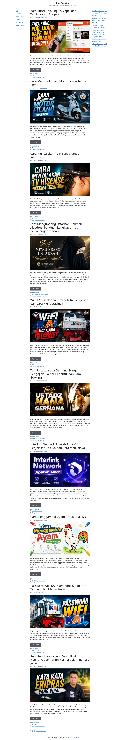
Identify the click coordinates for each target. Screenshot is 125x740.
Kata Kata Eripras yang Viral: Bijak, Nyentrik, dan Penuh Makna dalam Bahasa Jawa (59, 659)
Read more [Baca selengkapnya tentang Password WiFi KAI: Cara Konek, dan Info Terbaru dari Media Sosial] (35, 645)
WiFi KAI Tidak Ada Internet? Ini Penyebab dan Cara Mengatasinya (59, 302)
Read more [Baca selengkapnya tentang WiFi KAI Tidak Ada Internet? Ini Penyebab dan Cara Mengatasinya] (35, 359)
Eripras (34, 724)
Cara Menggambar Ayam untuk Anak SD (58, 517)
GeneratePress (74, 737)
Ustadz (43, 438)
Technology (35, 73)
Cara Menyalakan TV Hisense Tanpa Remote (54, 155)
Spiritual (18, 19)
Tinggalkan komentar (38, 77)
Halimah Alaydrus (37, 294)
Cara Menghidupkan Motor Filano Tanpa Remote (58, 83)
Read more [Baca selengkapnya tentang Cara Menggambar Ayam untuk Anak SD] (35, 574)
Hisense (34, 218)
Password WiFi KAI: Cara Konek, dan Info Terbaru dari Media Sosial (58, 587)
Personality (35, 292)
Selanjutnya (41, 731)
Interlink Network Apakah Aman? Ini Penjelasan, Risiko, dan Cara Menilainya (57, 446)
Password (37, 650)
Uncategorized (21, 25)
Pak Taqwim (62, 3)
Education (19, 14)
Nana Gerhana (36, 438)
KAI (33, 364)
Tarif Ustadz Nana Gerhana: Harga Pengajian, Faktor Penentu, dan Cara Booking (55, 373)
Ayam (33, 580)
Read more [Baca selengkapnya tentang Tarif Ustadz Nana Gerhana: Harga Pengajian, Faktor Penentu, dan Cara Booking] (35, 433)
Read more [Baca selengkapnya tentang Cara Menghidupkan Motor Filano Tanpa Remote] (35, 142)
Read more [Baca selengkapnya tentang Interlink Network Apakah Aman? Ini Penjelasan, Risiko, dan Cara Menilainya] (35, 505)
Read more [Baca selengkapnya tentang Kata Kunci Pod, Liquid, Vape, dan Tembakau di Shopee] (35, 70)
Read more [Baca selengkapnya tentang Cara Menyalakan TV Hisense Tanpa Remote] (35, 212)
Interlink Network (37, 511)
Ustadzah (45, 294)
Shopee (34, 75)
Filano (34, 148)
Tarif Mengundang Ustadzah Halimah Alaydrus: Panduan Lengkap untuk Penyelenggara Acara (56, 227)
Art (33, 578)
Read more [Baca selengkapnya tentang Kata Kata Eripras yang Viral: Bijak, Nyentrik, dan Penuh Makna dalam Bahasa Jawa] (35, 719)
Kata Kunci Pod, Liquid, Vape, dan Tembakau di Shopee (53, 12)
